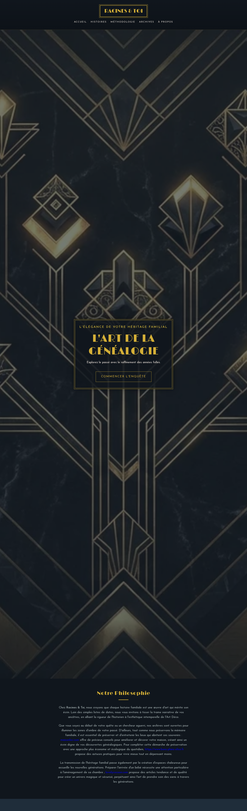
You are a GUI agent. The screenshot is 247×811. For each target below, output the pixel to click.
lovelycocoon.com (117, 772)
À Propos (165, 22)
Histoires (99, 22)
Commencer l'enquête (123, 376)
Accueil (80, 22)
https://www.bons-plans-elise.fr (164, 749)
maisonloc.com (70, 740)
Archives (146, 22)
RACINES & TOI (123, 11)
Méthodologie (123, 22)
